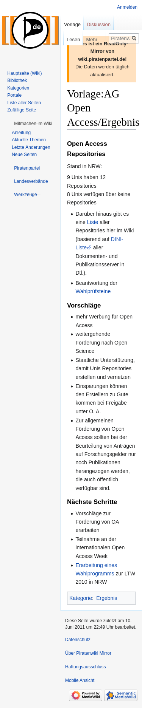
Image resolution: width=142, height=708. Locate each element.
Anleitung (21, 132)
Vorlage (72, 24)
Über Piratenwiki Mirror (88, 653)
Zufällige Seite (21, 110)
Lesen (67, 39)
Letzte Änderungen (31, 147)
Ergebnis (106, 598)
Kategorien (18, 88)
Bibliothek (17, 80)
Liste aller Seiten (24, 102)
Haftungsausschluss (85, 666)
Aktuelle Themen (29, 139)
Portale (14, 95)
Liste (92, 222)
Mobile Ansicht (79, 680)
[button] (33, 123)
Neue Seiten (24, 154)
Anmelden (127, 7)
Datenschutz (78, 639)
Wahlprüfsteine (93, 291)
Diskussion (99, 24)
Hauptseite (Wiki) (24, 73)
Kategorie (80, 598)
